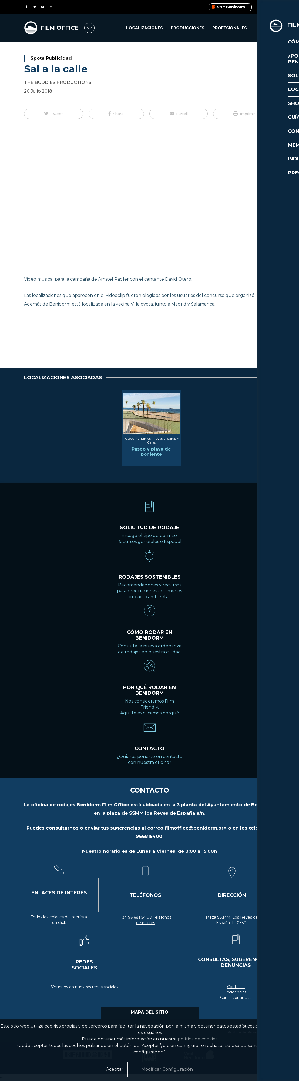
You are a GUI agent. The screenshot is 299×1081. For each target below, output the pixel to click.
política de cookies (197, 1039)
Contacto (236, 986)
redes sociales (104, 987)
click (62, 922)
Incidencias (235, 992)
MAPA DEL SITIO (149, 1012)
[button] (53, 114)
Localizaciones (144, 28)
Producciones (187, 28)
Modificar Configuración (167, 1069)
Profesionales (229, 28)
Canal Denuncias (235, 997)
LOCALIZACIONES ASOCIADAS (63, 378)
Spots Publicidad (51, 58)
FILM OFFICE (60, 28)
